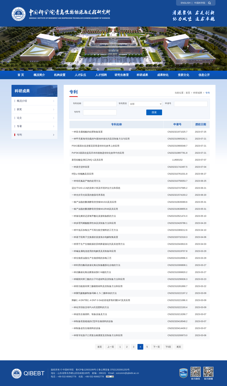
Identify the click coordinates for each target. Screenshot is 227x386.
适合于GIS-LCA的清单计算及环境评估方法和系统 (96, 188)
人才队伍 (80, 75)
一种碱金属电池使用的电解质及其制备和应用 (94, 251)
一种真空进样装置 (80, 167)
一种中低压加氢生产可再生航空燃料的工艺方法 (95, 230)
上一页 (110, 347)
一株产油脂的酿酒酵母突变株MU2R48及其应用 (95, 209)
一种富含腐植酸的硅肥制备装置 (87, 132)
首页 (188, 92)
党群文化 (183, 75)
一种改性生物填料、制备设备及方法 (89, 314)
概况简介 (39, 75)
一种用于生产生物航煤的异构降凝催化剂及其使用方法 (98, 244)
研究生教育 (122, 75)
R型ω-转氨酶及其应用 (82, 174)
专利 (37, 135)
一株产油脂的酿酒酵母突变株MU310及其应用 (94, 202)
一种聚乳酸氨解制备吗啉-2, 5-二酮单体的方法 (94, 293)
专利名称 (77, 103)
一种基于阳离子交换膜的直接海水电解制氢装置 (95, 237)
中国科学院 (199, 3)
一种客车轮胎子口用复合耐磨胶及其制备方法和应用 (97, 335)
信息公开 (204, 75)
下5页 (168, 347)
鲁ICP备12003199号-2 (87, 369)
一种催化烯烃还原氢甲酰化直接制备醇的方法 (94, 216)
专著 (37, 126)
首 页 (20, 75)
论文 (37, 118)
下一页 (156, 347)
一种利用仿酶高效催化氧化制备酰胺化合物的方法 (96, 265)
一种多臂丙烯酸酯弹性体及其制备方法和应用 (94, 223)
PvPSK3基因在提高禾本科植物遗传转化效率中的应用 (98, 153)
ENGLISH (185, 3)
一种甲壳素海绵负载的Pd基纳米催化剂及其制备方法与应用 (101, 138)
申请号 (168, 103)
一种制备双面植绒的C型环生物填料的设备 (92, 321)
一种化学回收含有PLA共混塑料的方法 (90, 307)
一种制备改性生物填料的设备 (86, 328)
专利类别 (123, 103)
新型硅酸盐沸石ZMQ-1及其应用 (87, 160)
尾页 (179, 347)
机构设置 (59, 75)
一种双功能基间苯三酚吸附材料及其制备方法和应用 (97, 286)
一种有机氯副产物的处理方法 (86, 181)
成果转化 (163, 75)
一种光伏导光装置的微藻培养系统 (88, 195)
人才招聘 (101, 75)
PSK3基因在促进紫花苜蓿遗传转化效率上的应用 (95, 146)
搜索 (154, 112)
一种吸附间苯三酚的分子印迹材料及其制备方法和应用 (98, 279)
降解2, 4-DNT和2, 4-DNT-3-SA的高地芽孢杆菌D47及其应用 (101, 300)
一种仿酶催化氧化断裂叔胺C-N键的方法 (91, 272)
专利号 (77, 112)
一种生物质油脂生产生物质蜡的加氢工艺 (91, 258)
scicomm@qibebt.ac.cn (127, 373)
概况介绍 (37, 101)
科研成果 (142, 75)
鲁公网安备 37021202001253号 (114, 369)
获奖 (37, 109)
